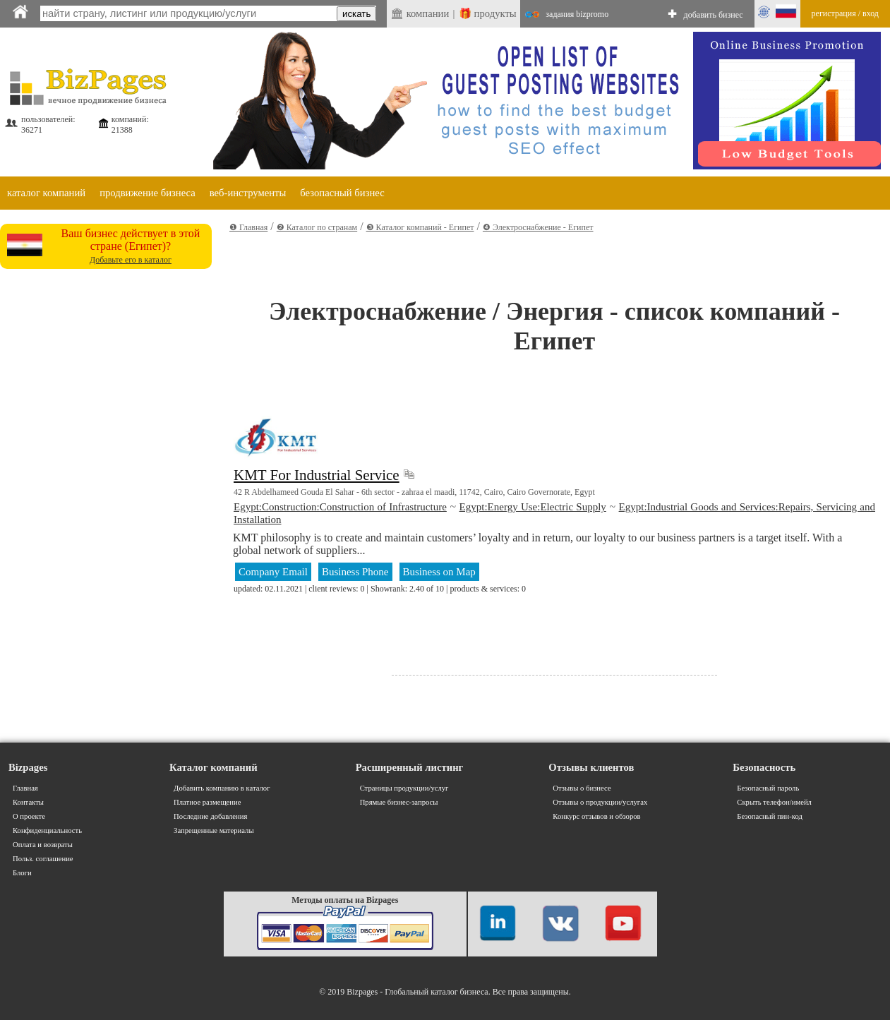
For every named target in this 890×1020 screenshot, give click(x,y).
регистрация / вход (845, 13)
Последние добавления (210, 816)
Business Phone (355, 571)
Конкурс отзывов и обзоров (596, 816)
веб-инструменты (248, 192)
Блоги (22, 873)
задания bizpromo (577, 14)
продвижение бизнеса (148, 192)
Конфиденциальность (47, 830)
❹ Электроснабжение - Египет (538, 227)
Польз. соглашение (43, 859)
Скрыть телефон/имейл (774, 802)
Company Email (273, 571)
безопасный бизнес (342, 192)
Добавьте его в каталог (131, 260)
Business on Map (439, 571)
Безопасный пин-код (769, 816)
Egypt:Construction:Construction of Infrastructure (340, 506)
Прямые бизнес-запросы (399, 802)
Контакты (28, 802)
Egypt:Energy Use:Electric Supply (532, 506)
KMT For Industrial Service (316, 475)
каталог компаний (46, 192)
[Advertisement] (106, 363)
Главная (25, 788)
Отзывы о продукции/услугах (600, 802)
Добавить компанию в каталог (222, 788)
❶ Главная (248, 227)
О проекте (29, 816)
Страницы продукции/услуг (404, 788)
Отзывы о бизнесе (582, 788)
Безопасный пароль (768, 788)
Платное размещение (207, 802)
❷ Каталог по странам (317, 227)
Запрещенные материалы (213, 830)
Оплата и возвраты (43, 844)
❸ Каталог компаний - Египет (420, 227)
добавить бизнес (713, 15)
